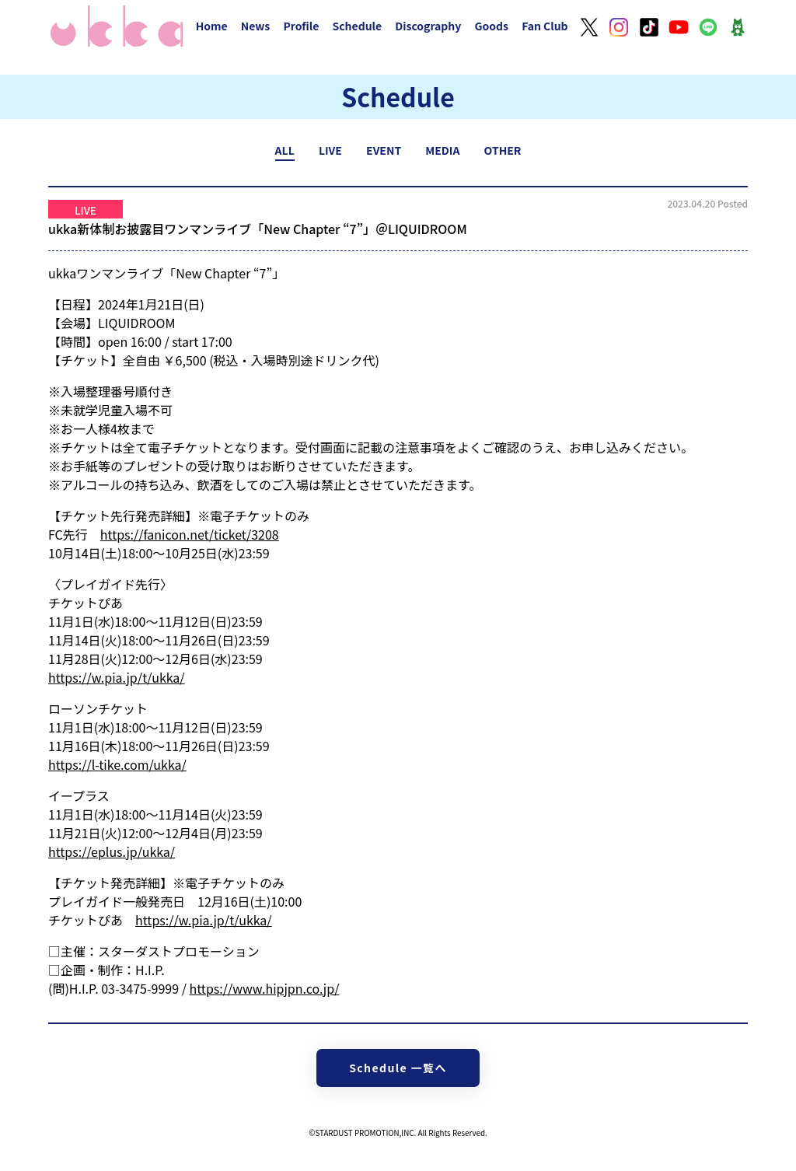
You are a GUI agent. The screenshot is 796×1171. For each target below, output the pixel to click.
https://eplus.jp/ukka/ (111, 851)
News (256, 25)
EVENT (383, 150)
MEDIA (442, 150)
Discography (428, 25)
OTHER (503, 150)
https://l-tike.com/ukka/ (117, 764)
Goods (491, 25)
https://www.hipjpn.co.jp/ (265, 988)
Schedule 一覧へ (398, 1067)
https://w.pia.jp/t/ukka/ (116, 677)
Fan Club (545, 25)
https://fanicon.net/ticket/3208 (189, 534)
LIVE (330, 150)
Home (212, 25)
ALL (285, 150)
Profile (301, 25)
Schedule (357, 25)
